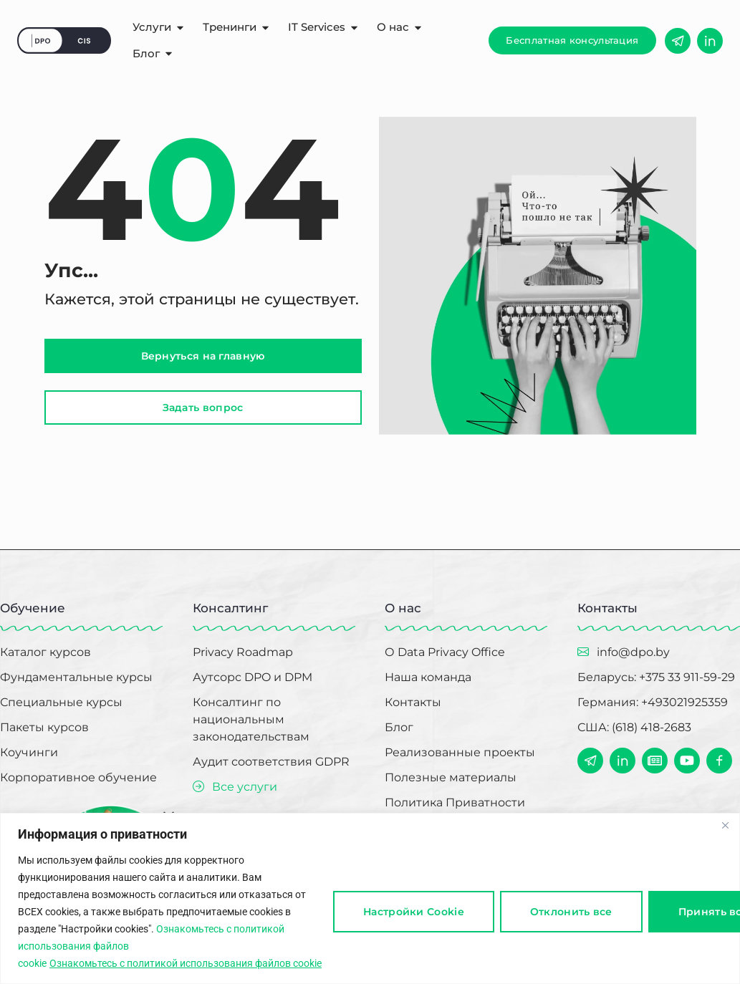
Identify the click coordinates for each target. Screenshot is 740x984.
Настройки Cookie (413, 911)
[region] (370, 898)
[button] (572, 40)
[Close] (725, 825)
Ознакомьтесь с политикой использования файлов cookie (185, 963)
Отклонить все (571, 911)
